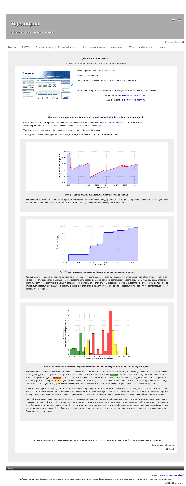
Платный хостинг (44, 47)
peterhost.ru (110, 90)
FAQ (131, 47)
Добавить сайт (146, 47)
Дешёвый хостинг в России (132, 95)
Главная (12, 47)
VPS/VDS (26, 47)
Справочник (117, 47)
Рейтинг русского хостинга (133, 100)
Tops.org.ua (25, 23)
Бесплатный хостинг (68, 47)
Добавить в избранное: (174, 42)
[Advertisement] (95, 7)
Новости (161, 47)
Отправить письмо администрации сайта (168, 475)
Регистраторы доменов (94, 47)
